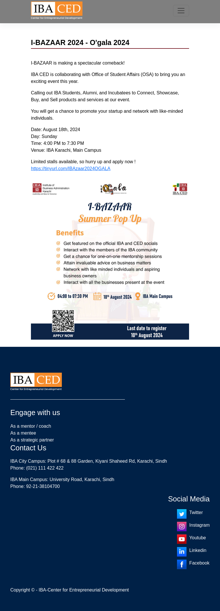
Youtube (197, 537)
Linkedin (198, 550)
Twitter (196, 512)
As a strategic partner (32, 439)
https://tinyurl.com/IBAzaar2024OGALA (70, 168)
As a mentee (23, 433)
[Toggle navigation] (181, 10)
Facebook (199, 563)
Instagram (199, 525)
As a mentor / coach (30, 426)
